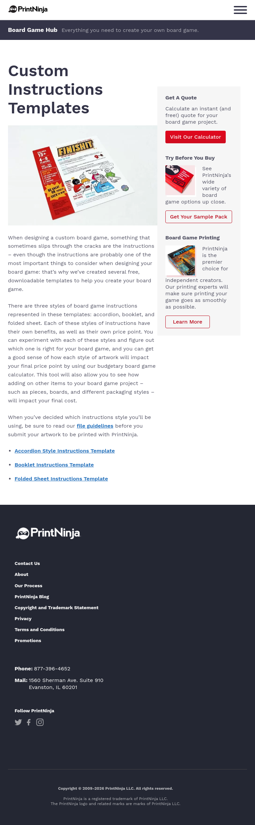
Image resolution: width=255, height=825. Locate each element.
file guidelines (95, 426)
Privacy (23, 618)
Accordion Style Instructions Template (65, 451)
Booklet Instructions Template (54, 465)
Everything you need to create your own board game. (130, 30)
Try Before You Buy (190, 158)
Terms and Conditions (39, 629)
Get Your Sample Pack (198, 216)
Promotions (28, 640)
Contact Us (27, 563)
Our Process (28, 585)
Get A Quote (181, 97)
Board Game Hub (32, 29)
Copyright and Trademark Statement (57, 607)
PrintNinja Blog (32, 596)
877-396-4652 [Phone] (52, 668)
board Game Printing (192, 237)
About (21, 574)
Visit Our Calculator (195, 137)
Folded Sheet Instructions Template (61, 479)
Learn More (188, 322)
